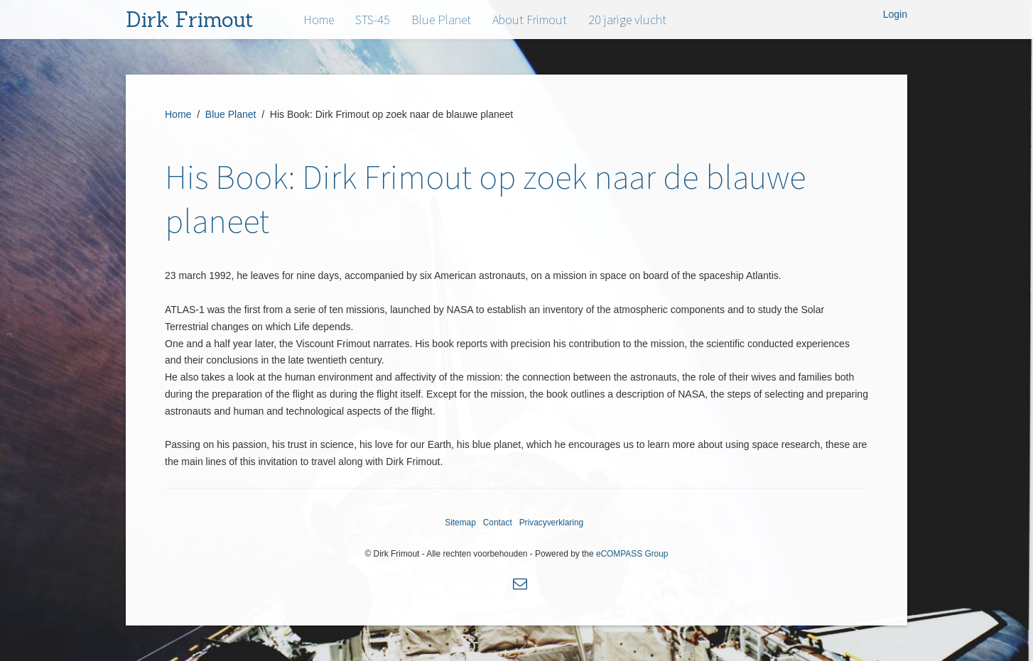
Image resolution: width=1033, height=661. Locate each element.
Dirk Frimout (190, 19)
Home (318, 19)
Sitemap (460, 523)
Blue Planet (441, 19)
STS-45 (372, 19)
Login (895, 14)
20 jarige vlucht (627, 19)
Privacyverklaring (551, 523)
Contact (497, 523)
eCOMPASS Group (632, 554)
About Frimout (529, 19)
